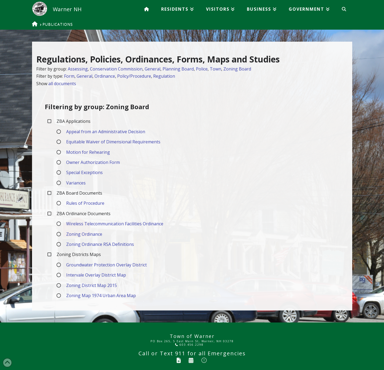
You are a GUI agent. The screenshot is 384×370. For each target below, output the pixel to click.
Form (69, 76)
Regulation (164, 76)
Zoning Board (237, 69)
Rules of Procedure (85, 203)
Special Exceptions (84, 172)
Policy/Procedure (134, 76)
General (152, 69)
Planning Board (178, 69)
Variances (76, 183)
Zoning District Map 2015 (91, 285)
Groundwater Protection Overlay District (106, 265)
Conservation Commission (116, 69)
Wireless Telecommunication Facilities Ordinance (114, 224)
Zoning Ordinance (84, 234)
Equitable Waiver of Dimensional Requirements (113, 142)
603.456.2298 (189, 345)
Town (215, 69)
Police (202, 69)
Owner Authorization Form (93, 162)
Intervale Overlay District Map (96, 275)
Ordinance (104, 76)
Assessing (78, 69)
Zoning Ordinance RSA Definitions (100, 244)
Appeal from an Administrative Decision (105, 132)
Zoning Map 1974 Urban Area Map (101, 295)
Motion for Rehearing (88, 152)
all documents (62, 83)
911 (180, 353)
